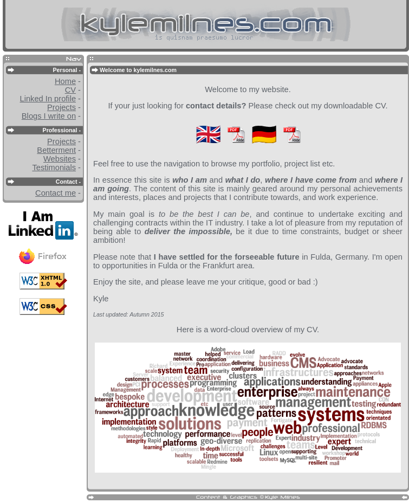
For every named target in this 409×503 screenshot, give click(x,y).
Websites (59, 158)
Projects (61, 107)
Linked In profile (48, 98)
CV (70, 90)
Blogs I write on (49, 116)
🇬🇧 (208, 134)
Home (65, 81)
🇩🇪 (264, 134)
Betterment (56, 150)
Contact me (55, 193)
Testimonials (54, 167)
